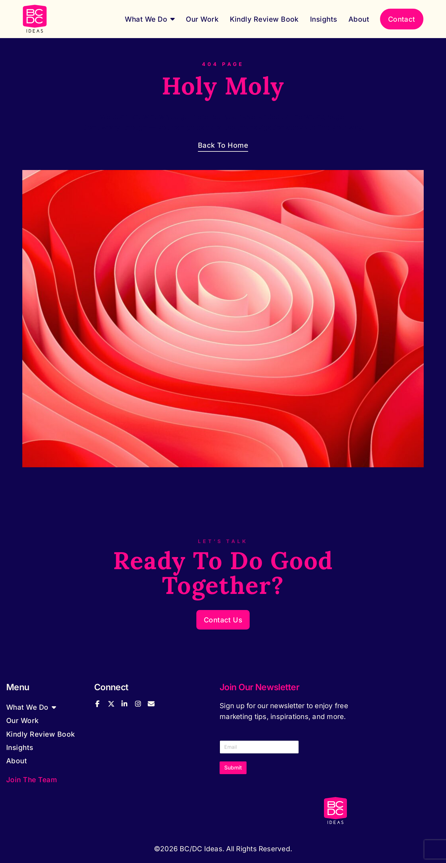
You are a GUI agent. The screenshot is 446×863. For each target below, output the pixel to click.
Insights (323, 19)
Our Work (202, 19)
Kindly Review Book (264, 19)
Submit (233, 768)
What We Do (150, 18)
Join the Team (31, 779)
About (358, 19)
